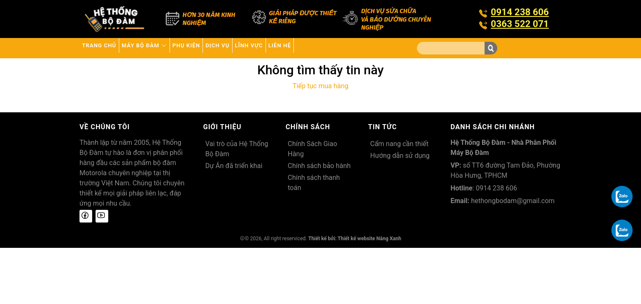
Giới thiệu (222, 127)
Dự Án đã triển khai (234, 166)
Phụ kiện (221, 48)
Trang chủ (106, 48)
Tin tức (382, 127)
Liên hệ (352, 48)
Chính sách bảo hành (319, 166)
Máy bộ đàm (165, 48)
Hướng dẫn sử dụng (400, 156)
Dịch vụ (265, 48)
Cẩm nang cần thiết (399, 144)
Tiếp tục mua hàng (320, 86)
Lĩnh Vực (309, 48)
